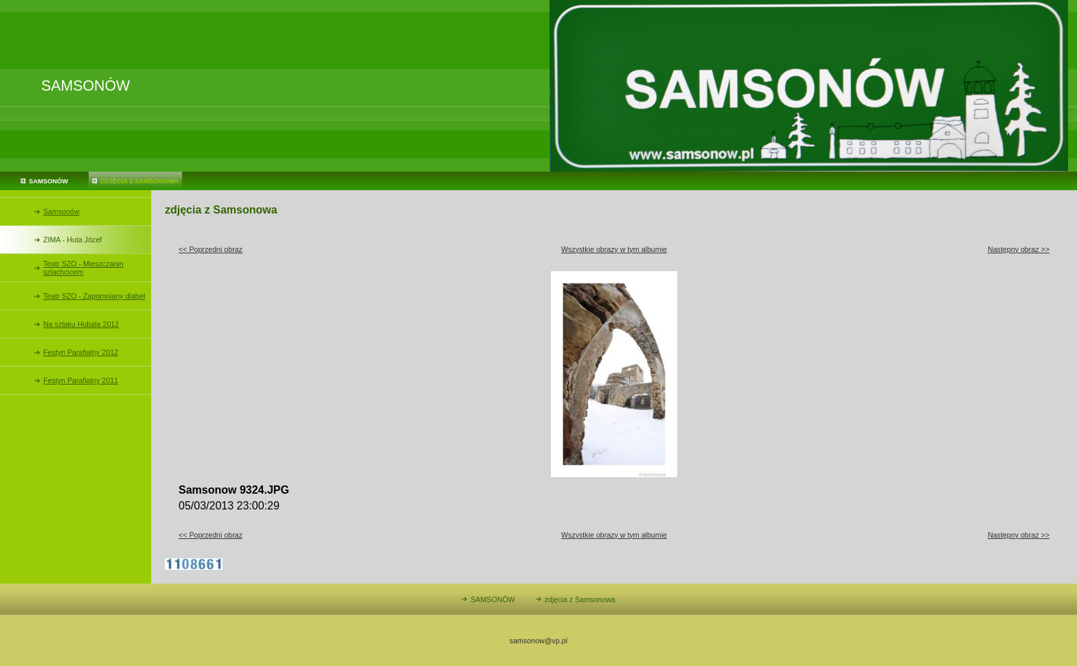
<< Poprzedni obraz (210, 249)
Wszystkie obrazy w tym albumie (614, 249)
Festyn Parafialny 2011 (80, 380)
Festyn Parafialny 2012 (80, 352)
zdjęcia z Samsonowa (139, 181)
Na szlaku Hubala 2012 (81, 324)
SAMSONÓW (48, 181)
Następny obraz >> (1019, 249)
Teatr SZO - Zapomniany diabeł (94, 296)
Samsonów (61, 211)
